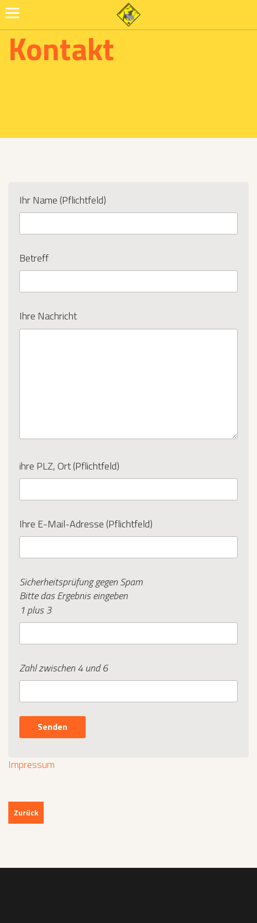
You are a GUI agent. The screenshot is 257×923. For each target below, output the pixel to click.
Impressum (31, 764)
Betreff (128, 270)
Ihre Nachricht (128, 375)
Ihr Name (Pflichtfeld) (128, 212)
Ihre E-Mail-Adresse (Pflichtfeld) (128, 535)
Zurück (26, 812)
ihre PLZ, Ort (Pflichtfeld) (128, 478)
